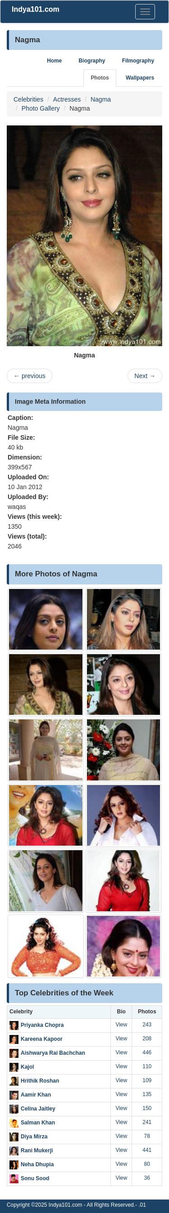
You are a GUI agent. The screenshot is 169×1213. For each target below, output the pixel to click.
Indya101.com (35, 9)
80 (147, 1164)
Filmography (138, 61)
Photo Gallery (41, 108)
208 (146, 1038)
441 (146, 1150)
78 (147, 1136)
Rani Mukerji (37, 1150)
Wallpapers (140, 78)
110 (146, 1066)
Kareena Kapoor (42, 1039)
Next (144, 375)
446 (146, 1052)
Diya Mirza (34, 1136)
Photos (100, 78)
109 (146, 1080)
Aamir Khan (36, 1095)
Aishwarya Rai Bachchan (53, 1053)
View (121, 1024)
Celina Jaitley (38, 1109)
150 (146, 1108)
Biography (92, 61)
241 (146, 1122)
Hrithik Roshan (40, 1081)
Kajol (27, 1067)
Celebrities (28, 99)
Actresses (67, 99)
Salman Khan (38, 1122)
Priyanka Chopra (42, 1025)
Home (54, 61)
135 (146, 1094)
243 (146, 1024)
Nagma (101, 99)
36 (147, 1178)
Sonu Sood (35, 1178)
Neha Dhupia (37, 1164)
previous (30, 375)
